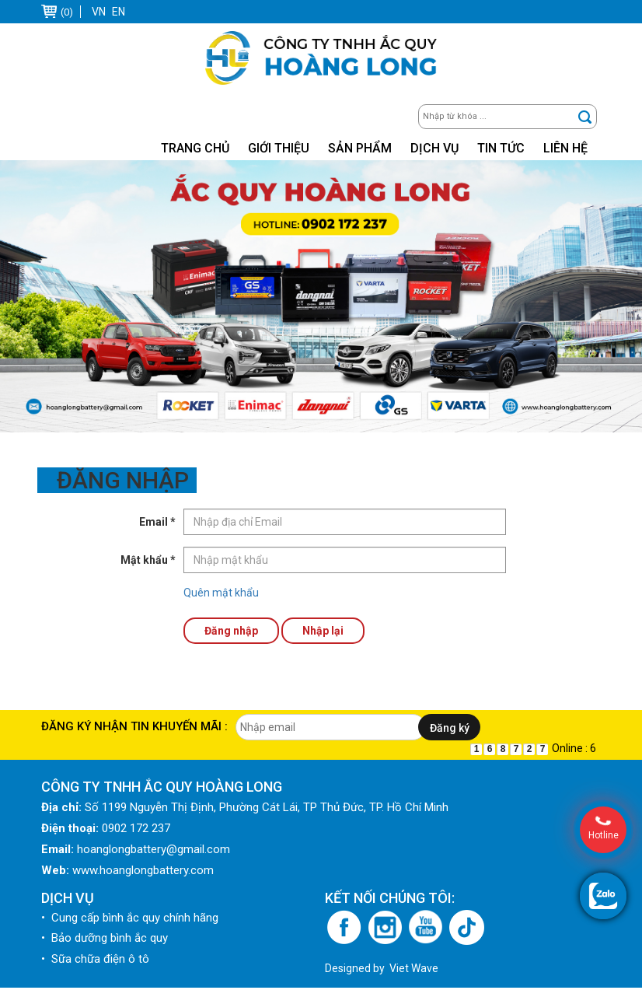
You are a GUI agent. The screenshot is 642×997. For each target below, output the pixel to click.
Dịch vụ (434, 148)
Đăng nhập (231, 630)
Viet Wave (413, 977)
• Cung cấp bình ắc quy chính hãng (129, 927)
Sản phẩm (360, 148)
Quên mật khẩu (221, 592)
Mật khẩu (148, 560)
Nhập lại (323, 630)
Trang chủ (195, 148)
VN (99, 11)
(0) (67, 12)
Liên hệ (565, 148)
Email (157, 522)
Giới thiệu (278, 148)
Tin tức (501, 148)
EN (118, 11)
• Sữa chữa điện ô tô (95, 968)
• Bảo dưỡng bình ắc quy (104, 947)
